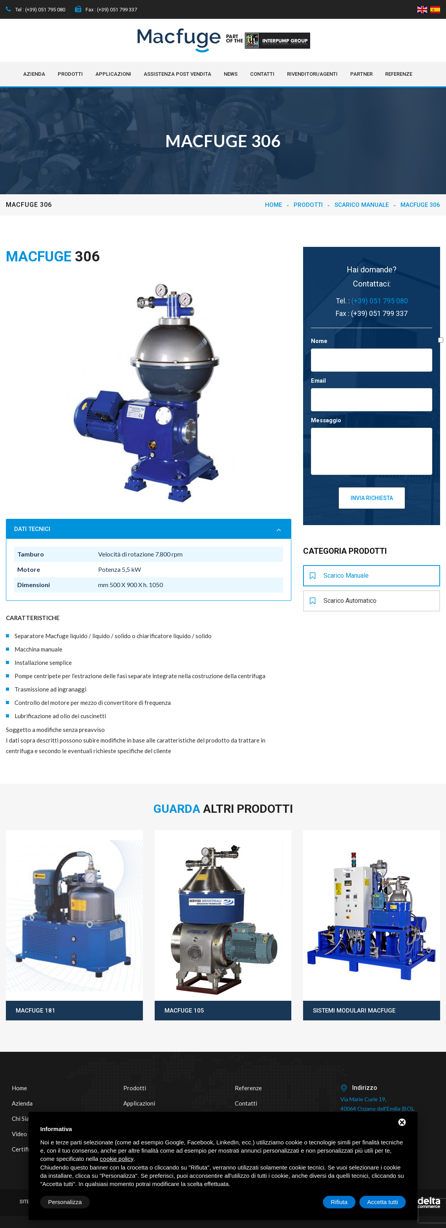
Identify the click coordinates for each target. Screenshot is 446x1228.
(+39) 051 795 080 (379, 301)
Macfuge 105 (184, 1010)
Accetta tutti (382, 1202)
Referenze (398, 74)
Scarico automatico (343, 601)
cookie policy (116, 1158)
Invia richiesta (372, 498)
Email (318, 380)
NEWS (231, 74)
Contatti (262, 74)
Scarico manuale (361, 204)
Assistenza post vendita (177, 74)
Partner (361, 74)
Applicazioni (113, 74)
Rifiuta (339, 1202)
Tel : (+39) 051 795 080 (35, 10)
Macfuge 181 (35, 1010)
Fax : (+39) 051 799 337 (106, 10)
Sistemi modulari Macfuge (354, 1010)
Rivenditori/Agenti (312, 74)
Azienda (34, 74)
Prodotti (70, 74)
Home (273, 204)
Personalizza (65, 1202)
